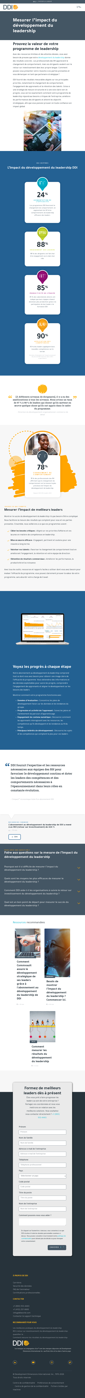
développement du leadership (51, 58)
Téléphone (23, 1160)
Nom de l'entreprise (28, 1204)
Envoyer (57, 1247)
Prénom (22, 1127)
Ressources (19, 922)
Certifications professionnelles (26, 1293)
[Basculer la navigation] (79, 7)
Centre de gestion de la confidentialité (31, 1386)
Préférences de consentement (50, 1383)
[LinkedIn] (15, 1362)
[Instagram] (52, 1362)
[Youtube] (33, 1362)
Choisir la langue (45, 1)
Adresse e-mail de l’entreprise (32, 1149)
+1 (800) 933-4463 (21, 1306)
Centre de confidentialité (24, 1383)
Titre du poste (25, 1193)
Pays (21, 1171)
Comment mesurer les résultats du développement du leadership (40, 1338)
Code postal (24, 1182)
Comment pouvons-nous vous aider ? (35, 1216)
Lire (15, 837)
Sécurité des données (22, 1286)
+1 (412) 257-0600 (21, 1310)
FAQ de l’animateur (21, 1290)
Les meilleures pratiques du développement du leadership (37, 1328)
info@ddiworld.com (21, 1313)
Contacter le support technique (27, 1316)
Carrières (17, 1283)
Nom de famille (26, 1138)
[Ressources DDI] (70, 1362)
